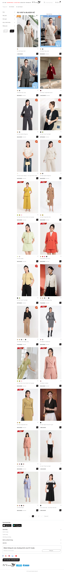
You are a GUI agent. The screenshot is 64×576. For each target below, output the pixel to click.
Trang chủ (5, 6)
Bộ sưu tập (22, 2)
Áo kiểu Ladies (20, 258)
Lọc (12, 31)
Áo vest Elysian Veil (21, 51)
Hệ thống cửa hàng (7, 537)
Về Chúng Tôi (28, 2)
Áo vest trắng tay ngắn (45, 466)
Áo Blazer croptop (44, 383)
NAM (5, 2)
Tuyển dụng (5, 534)
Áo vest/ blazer (19, 6)
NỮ (3, 2)
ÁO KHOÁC (11, 6)
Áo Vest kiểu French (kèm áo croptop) (25, 217)
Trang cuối (46, 516)
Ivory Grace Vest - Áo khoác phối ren (48, 507)
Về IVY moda (5, 532)
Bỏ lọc (5, 31)
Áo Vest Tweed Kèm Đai (45, 217)
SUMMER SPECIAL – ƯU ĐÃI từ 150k (13, 2)
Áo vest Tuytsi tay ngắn (45, 134)
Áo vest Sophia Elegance (22, 134)
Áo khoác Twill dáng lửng (46, 300)
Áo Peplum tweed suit (45, 341)
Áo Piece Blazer (20, 466)
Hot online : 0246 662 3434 (11, 559)
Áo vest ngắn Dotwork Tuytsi (46, 424)
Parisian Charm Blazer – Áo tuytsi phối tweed (27, 175)
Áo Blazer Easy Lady (44, 51)
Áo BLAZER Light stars (45, 258)
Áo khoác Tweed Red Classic (46, 92)
